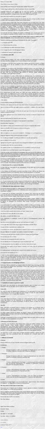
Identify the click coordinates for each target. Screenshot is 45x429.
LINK (1, 427)
